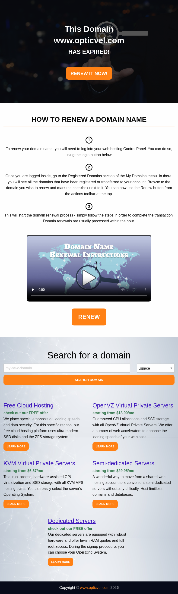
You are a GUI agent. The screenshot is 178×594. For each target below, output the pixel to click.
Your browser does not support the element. (89, 268)
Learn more (16, 446)
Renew (89, 317)
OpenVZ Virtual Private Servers (132, 405)
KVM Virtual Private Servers (39, 463)
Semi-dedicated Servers (123, 463)
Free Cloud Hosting (28, 405)
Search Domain (89, 380)
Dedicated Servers (72, 521)
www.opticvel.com (94, 588)
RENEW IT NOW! (89, 73)
